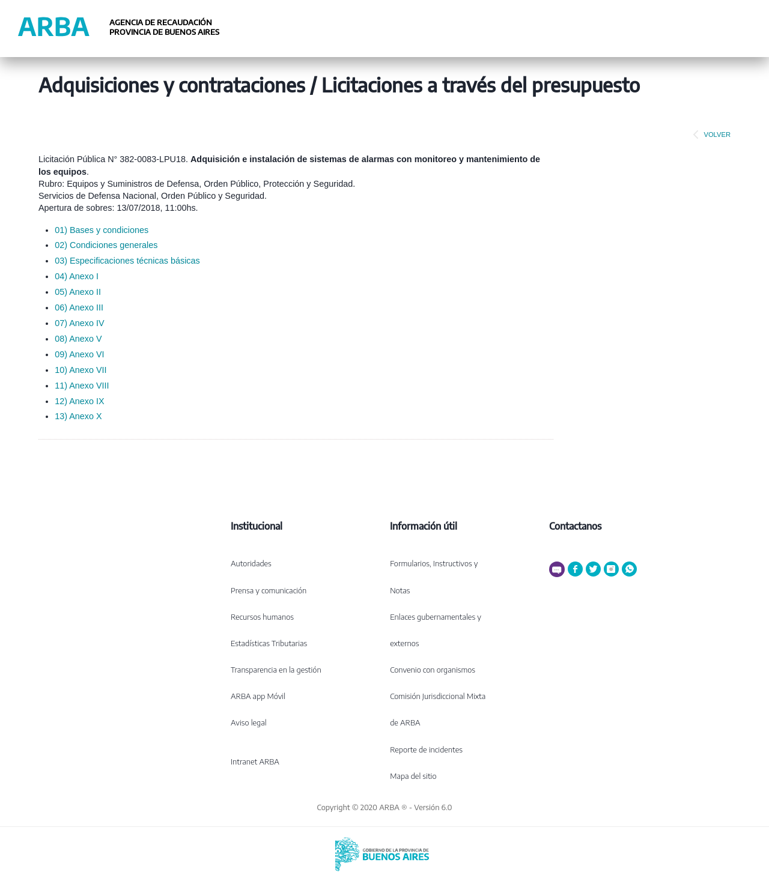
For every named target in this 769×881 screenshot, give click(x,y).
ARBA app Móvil (258, 696)
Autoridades (251, 563)
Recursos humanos (262, 617)
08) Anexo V (78, 339)
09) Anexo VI (79, 354)
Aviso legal (249, 722)
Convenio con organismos (432, 669)
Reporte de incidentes (426, 749)
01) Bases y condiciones (101, 230)
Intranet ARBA (255, 761)
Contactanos (575, 526)
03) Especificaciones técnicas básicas (127, 260)
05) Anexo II (78, 292)
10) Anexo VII (80, 370)
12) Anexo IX (79, 401)
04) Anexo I (77, 276)
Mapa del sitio (413, 776)
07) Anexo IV (79, 323)
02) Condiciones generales (106, 245)
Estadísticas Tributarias (269, 643)
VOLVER (709, 134)
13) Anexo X (78, 416)
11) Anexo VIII (82, 385)
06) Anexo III (79, 307)
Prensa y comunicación (268, 590)
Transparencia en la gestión (276, 669)
